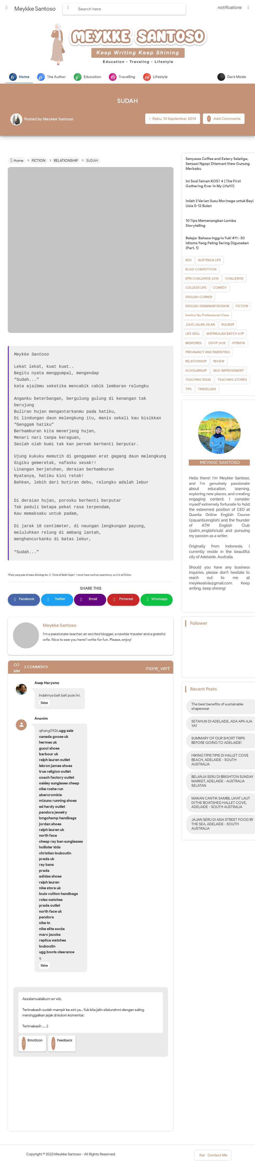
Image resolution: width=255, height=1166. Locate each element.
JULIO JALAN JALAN (200, 325)
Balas (44, 703)
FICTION (242, 306)
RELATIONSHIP (196, 361)
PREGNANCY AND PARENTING (207, 352)
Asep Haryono (47, 683)
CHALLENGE (234, 279)
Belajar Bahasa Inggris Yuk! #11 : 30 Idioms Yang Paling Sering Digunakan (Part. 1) (217, 243)
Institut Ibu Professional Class (207, 315)
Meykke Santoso (59, 625)
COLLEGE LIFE (195, 288)
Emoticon (32, 1044)
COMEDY (220, 288)
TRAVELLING (207, 389)
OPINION (238, 343)
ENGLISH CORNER (198, 297)
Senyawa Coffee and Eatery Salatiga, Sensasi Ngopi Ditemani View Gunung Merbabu (218, 164)
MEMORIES (193, 343)
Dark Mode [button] (231, 77)
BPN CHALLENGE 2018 (202, 279)
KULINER (228, 325)
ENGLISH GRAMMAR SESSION (207, 306)
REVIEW (219, 361)
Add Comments (223, 119)
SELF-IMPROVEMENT (228, 371)
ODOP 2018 (216, 343)
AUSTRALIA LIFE (209, 260)
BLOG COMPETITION (201, 270)
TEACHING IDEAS (198, 380)
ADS (188, 260)
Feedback (61, 1044)
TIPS (188, 389)
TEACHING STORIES (232, 380)
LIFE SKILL (192, 334)
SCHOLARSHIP (196, 371)
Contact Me (212, 1156)
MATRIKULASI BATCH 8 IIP (225, 334)
